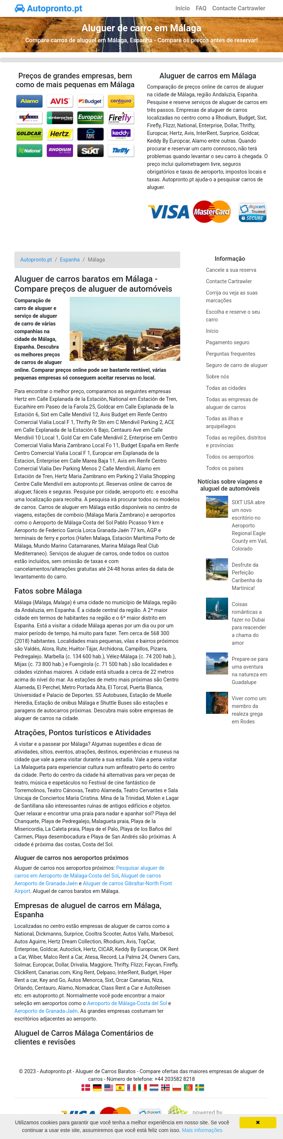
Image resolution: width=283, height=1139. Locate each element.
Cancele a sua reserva (231, 270)
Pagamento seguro (227, 342)
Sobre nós (217, 377)
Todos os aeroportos (230, 457)
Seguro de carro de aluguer (237, 365)
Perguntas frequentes (230, 354)
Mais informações (202, 1130)
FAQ (201, 8)
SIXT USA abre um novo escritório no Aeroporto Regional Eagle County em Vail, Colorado (249, 525)
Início (182, 8)
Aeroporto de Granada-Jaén (46, 1011)
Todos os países (225, 468)
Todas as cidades (226, 388)
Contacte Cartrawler (238, 8)
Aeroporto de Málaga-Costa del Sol (127, 1003)
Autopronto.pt (48, 8)
